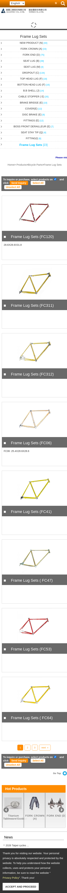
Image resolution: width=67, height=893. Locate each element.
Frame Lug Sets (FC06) (31, 443)
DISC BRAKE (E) (33, 114)
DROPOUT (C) (33, 72)
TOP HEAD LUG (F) (33, 78)
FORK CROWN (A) (33, 48)
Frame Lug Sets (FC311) (32, 305)
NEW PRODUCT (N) (33, 42)
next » (44, 747)
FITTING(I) (33, 138)
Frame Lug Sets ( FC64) (32, 718)
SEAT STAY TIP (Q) (33, 132)
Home (11, 164)
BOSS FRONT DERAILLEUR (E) (33, 126)
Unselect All (13, 187)
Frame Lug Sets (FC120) (32, 237)
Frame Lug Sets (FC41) (31, 511)
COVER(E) (33, 108)
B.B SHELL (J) (33, 90)
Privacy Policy (11, 877)
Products (21, 164)
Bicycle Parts (35, 164)
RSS (56, 3)
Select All (37, 183)
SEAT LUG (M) (33, 66)
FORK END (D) (33, 54)
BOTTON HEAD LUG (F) (33, 84)
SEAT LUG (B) (33, 60)
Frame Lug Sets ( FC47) (32, 580)
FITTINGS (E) (33, 120)
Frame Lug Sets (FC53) (31, 649)
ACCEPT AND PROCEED (20, 886)
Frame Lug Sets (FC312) (32, 374)
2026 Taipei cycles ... (17, 845)
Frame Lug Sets (33, 145)
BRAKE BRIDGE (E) (33, 102)
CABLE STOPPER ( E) (33, 96)
